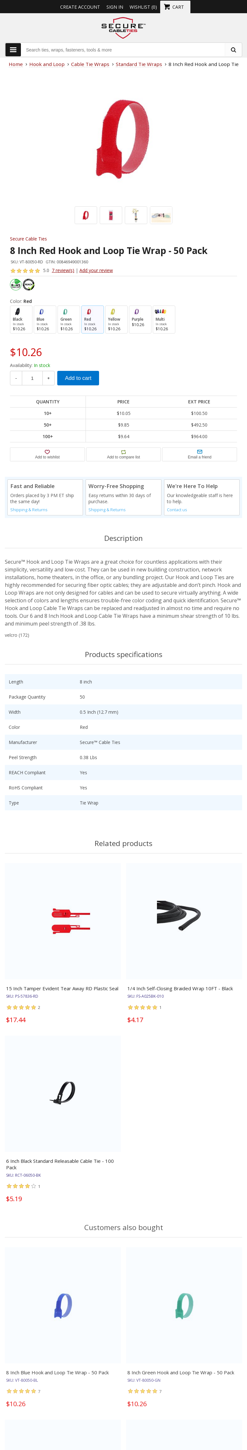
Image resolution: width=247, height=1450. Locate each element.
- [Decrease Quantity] (16, 378)
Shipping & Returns (29, 510)
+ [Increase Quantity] (48, 378)
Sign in (114, 7)
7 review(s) (63, 270)
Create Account (80, 7)
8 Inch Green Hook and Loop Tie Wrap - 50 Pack (180, 1377)
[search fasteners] (233, 49)
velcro (11, 635)
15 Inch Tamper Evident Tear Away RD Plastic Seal (62, 988)
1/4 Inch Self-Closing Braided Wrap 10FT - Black (180, 988)
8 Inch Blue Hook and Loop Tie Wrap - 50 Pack (57, 1377)
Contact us (177, 510)
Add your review (96, 270)
